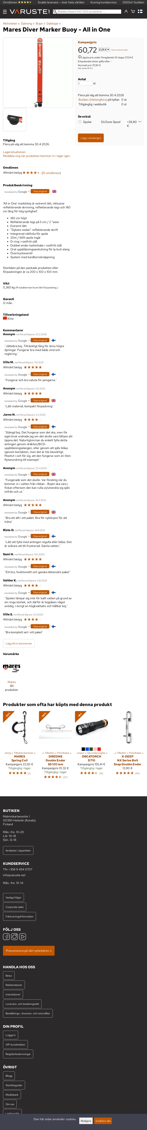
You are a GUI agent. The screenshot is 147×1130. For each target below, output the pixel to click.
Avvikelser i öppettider (18, 850)
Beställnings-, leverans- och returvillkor (28, 1013)
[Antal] (85, 83)
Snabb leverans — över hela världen (61, 2)
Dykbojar (54, 23)
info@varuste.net (14, 875)
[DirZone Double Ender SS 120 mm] (55, 747)
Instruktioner (13, 994)
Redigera (86, 1121)
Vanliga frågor (13, 897)
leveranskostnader (120, 50)
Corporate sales (15, 907)
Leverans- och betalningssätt (22, 1004)
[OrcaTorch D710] (91, 747)
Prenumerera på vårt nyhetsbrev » (29, 951)
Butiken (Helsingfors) (93, 100)
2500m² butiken (133, 2)
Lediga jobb (12, 1113)
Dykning (27, 23)
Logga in (11, 1035)
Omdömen (17, 2)
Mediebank (12, 1094)
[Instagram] (14, 937)
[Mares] (11, 677)
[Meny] (5, 12)
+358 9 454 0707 (20, 869)
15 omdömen (51, 173)
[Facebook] (6, 937)
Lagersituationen (14, 152)
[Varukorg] (133, 11)
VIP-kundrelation (15, 1044)
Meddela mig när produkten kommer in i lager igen (36, 156)
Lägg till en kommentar (19, 643)
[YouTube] (22, 937)
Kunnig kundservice (104, 2)
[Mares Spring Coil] (19, 747)
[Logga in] (126, 11)
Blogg (9, 1075)
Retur (9, 975)
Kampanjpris (87, 42)
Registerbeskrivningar (18, 1054)
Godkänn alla (103, 1121)
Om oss (10, 1104)
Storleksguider (14, 1085)
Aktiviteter (11, 23)
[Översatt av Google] (15, 192)
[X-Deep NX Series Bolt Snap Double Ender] (127, 747)
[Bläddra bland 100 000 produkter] (87, 11)
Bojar (40, 23)
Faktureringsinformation (19, 916)
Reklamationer (14, 985)
